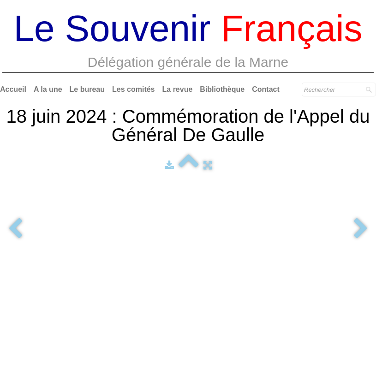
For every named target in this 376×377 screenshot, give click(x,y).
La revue (177, 89)
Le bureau (87, 89)
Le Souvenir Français (330, 301)
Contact (266, 89)
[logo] (188, 41)
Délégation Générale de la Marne (59, 312)
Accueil (13, 89)
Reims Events (341, 283)
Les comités (133, 89)
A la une (48, 89)
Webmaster (188, 295)
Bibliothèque (222, 89)
